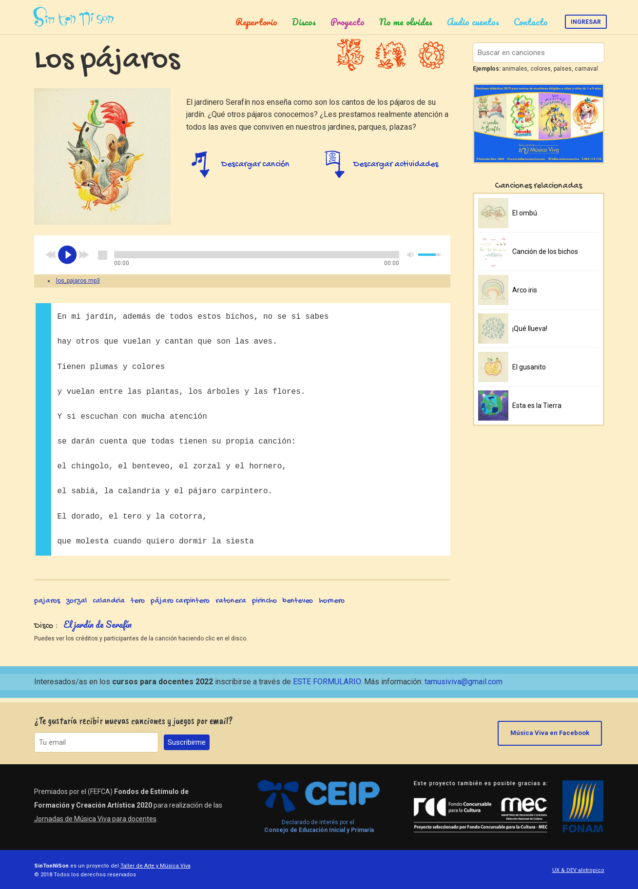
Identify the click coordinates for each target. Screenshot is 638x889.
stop (102, 260)
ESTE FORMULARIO (327, 686)
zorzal (76, 606)
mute (410, 259)
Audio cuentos (473, 22)
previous (51, 260)
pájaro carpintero (180, 606)
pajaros (47, 606)
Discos (304, 22)
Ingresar (586, 22)
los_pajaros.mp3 (78, 285)
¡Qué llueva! (529, 328)
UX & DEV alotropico (578, 870)
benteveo (298, 606)
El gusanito (529, 367)
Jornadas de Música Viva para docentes (95, 819)
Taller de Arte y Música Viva (155, 866)
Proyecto (347, 22)
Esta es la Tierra (536, 405)
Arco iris (524, 290)
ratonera (230, 606)
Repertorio (256, 22)
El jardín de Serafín (97, 629)
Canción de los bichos (545, 251)
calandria (109, 606)
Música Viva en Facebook (552, 733)
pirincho (264, 606)
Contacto (531, 22)
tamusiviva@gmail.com (464, 686)
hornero (332, 606)
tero (138, 606)
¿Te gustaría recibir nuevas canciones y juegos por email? (133, 721)
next (84, 260)
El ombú (524, 213)
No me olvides (405, 22)
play (67, 260)
